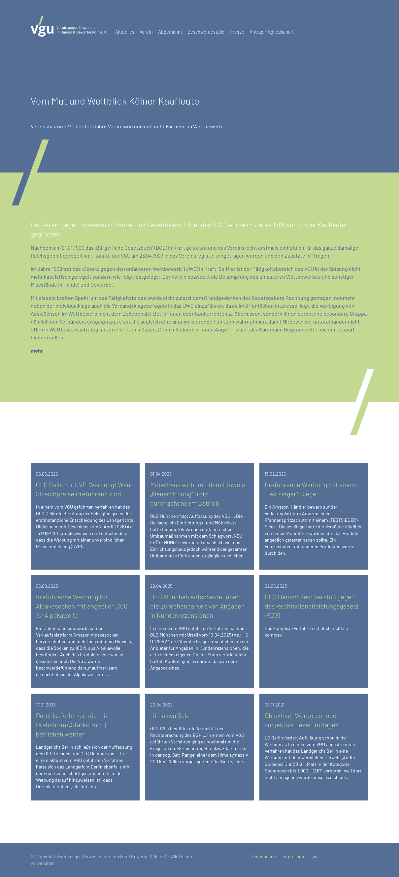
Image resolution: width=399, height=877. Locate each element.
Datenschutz (264, 856)
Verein (146, 32)
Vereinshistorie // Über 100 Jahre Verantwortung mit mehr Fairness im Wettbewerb (126, 126)
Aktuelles (124, 32)
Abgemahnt (170, 32)
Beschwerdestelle (205, 32)
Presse (237, 32)
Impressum (294, 856)
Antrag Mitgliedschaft (271, 32)
